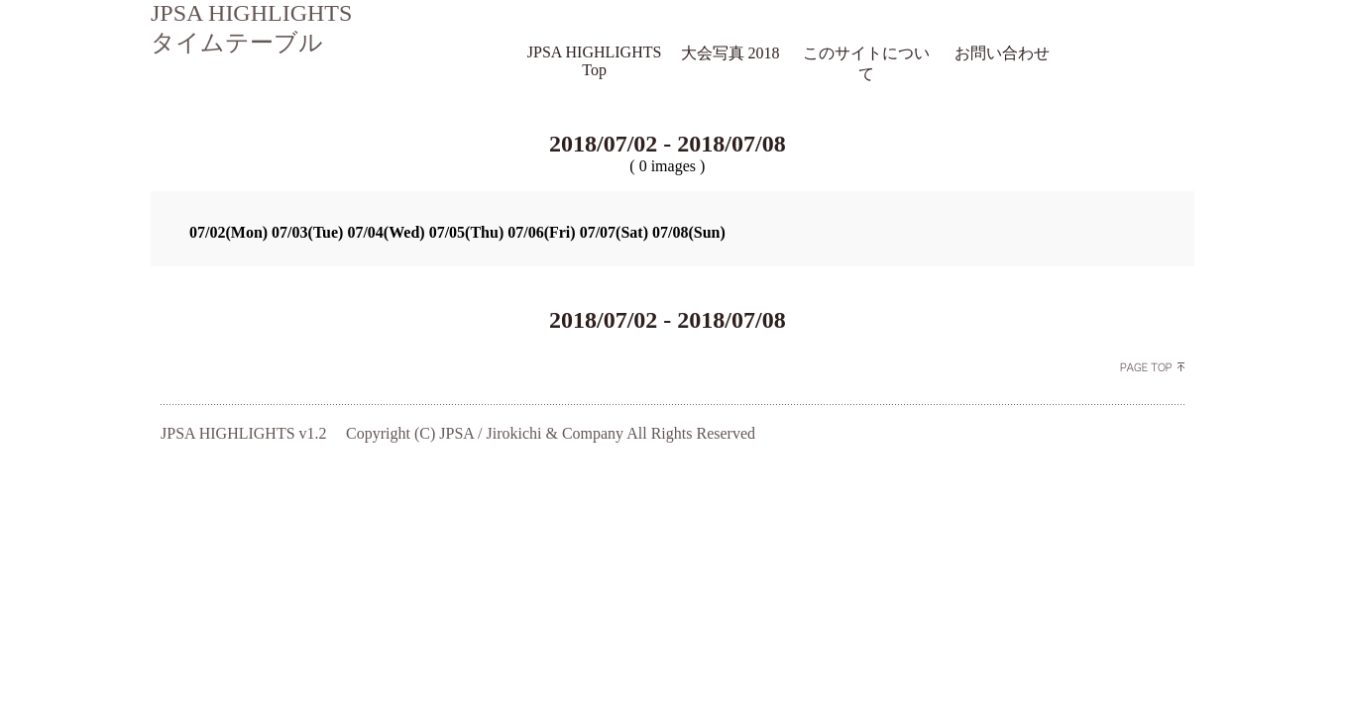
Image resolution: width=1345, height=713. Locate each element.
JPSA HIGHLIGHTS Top (594, 61)
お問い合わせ (1002, 53)
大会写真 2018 (730, 53)
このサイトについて (866, 63)
